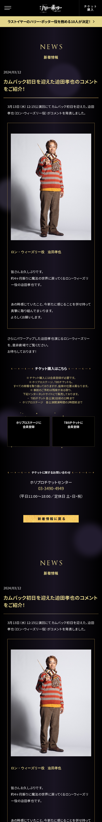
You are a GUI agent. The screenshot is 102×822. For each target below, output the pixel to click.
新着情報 (20, 681)
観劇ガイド (21, 745)
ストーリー (21, 657)
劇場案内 (68, 633)
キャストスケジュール (28, 710)
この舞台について (26, 645)
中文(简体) (70, 736)
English (68, 726)
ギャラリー (21, 724)
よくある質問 (71, 707)
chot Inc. (68, 811)
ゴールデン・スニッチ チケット (76, 661)
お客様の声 (70, 697)
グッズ (17, 734)
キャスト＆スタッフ (27, 697)
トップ (17, 633)
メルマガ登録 (72, 716)
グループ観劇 (72, 683)
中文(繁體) (70, 746)
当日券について (74, 673)
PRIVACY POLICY (51, 803)
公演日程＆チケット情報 (76, 645)
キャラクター (22, 669)
